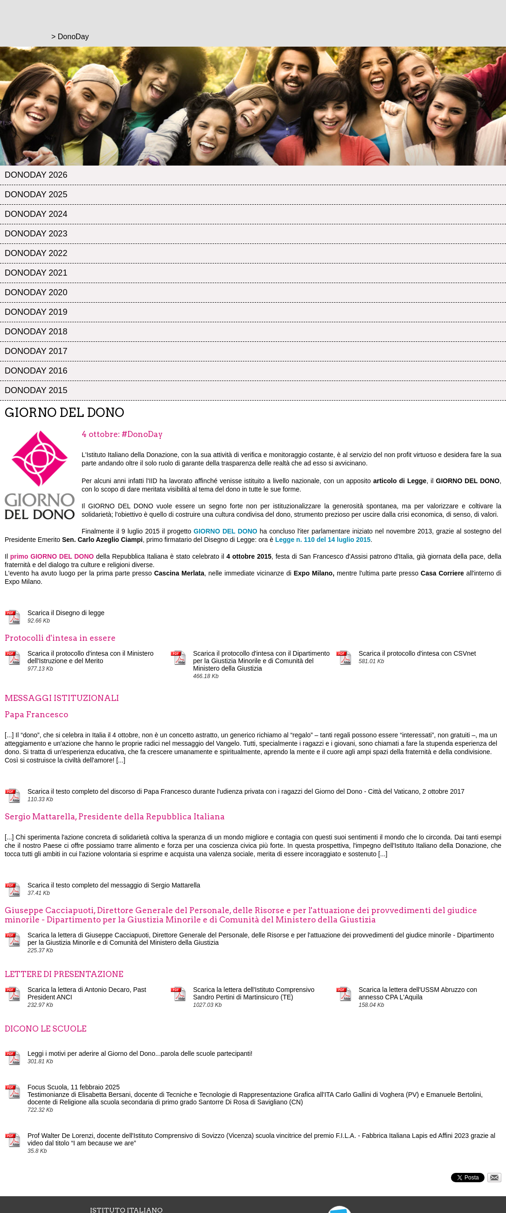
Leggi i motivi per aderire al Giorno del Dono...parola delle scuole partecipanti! (140, 1053)
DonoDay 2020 (36, 292)
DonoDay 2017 (36, 351)
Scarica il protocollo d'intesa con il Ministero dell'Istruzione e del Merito (90, 657)
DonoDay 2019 (36, 312)
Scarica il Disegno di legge (66, 613)
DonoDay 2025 (36, 194)
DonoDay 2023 (36, 233)
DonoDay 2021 (36, 272)
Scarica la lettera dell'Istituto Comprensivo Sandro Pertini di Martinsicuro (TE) (253, 993)
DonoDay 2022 (36, 253)
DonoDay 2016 (36, 370)
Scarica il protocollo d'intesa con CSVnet (417, 653)
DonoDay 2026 (36, 175)
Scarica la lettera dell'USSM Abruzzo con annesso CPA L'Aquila (418, 993)
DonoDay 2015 (36, 390)
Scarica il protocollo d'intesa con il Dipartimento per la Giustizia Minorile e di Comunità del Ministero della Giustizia (261, 661)
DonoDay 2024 (36, 214)
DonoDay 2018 (36, 331)
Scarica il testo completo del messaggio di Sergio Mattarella (114, 885)
